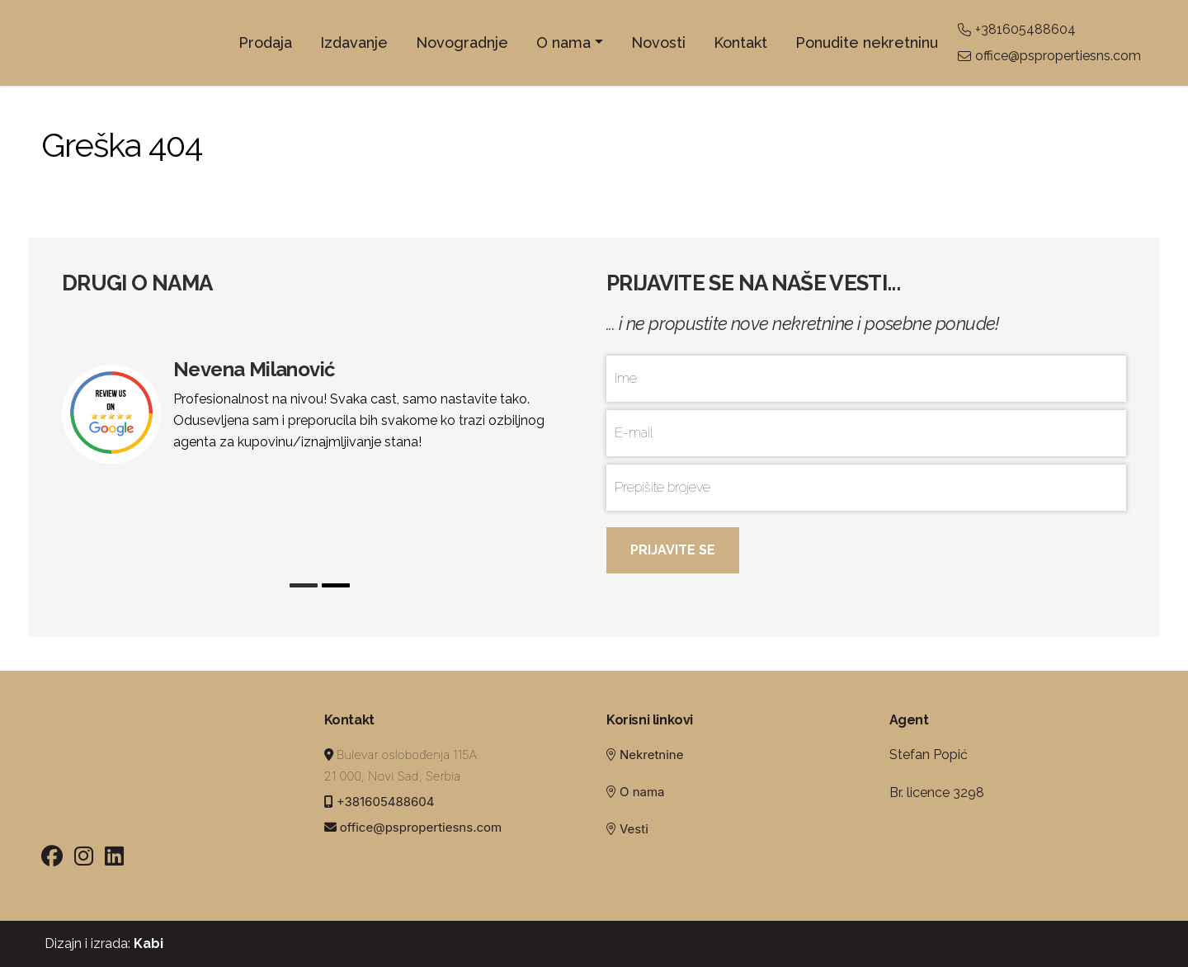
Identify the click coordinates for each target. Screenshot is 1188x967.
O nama (563, 42)
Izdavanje (354, 42)
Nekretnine (651, 754)
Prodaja (265, 42)
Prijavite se (672, 550)
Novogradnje (462, 42)
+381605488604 (1017, 29)
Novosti (658, 42)
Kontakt (740, 42)
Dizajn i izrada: (102, 943)
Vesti (634, 829)
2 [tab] (336, 585)
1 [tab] (304, 585)
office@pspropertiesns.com (1049, 56)
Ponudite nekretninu (866, 42)
